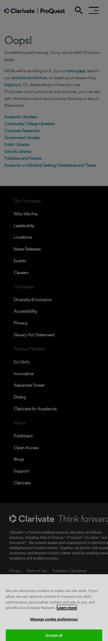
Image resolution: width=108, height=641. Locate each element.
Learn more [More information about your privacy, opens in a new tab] (67, 611)
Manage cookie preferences (54, 623)
